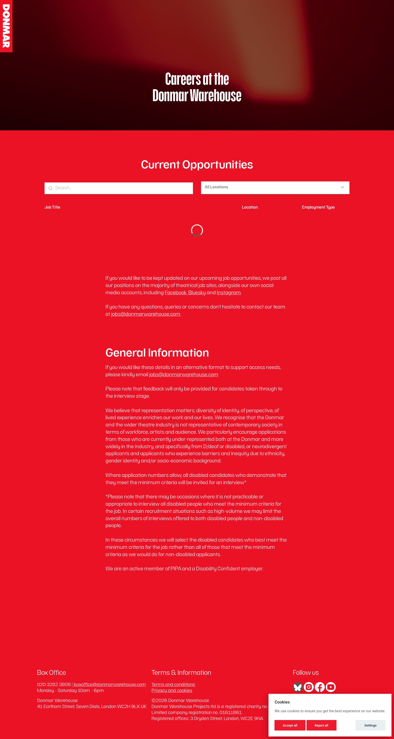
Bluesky (197, 293)
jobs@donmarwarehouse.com (145, 314)
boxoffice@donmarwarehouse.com (110, 685)
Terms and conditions (173, 685)
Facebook (175, 293)
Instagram (229, 293)
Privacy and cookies (172, 691)
